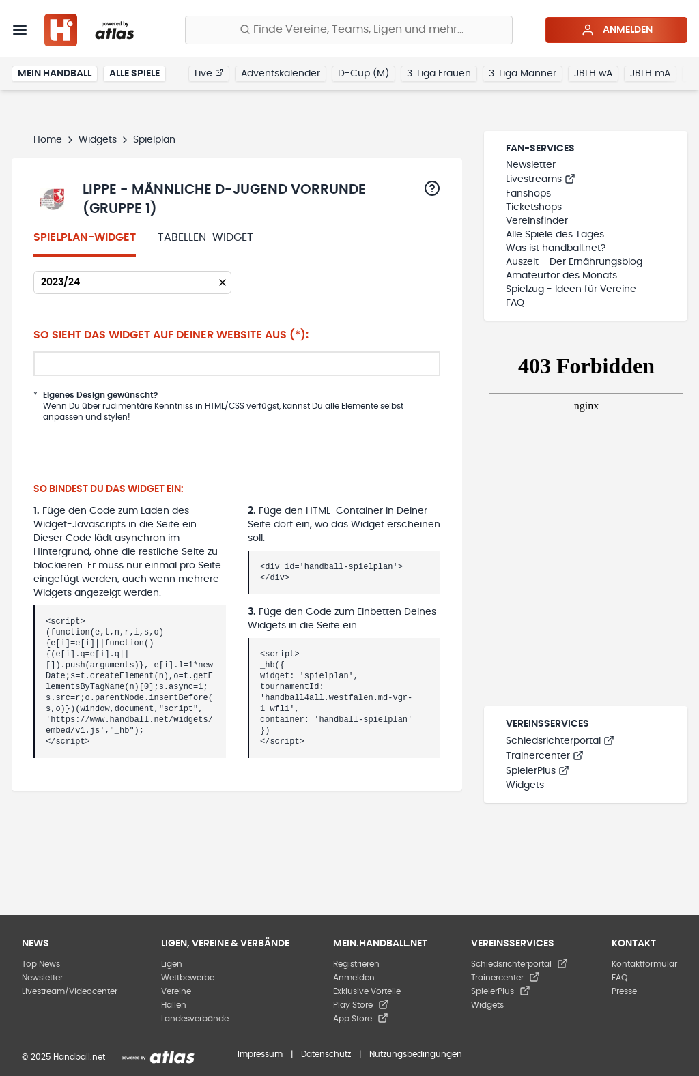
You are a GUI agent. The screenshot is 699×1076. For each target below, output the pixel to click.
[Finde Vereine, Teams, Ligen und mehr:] (349, 30)
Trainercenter (545, 756)
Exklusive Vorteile (367, 991)
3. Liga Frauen (439, 73)
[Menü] (20, 30)
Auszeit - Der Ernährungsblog (574, 262)
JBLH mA (650, 73)
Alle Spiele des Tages (555, 234)
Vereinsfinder (537, 221)
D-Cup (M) (363, 73)
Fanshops (528, 194)
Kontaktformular (644, 964)
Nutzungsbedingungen (415, 1054)
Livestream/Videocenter (69, 991)
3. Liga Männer (522, 73)
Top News (41, 964)
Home (47, 140)
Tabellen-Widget (205, 237)
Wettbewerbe (187, 978)
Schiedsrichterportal (560, 740)
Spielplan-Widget (84, 237)
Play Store (361, 1005)
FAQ (515, 303)
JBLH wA (593, 73)
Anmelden (617, 30)
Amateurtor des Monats (561, 275)
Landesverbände (195, 1019)
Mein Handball (54, 73)
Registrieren (356, 964)
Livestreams (540, 179)
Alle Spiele (134, 73)
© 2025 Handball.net (63, 1057)
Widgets (98, 140)
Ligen (171, 964)
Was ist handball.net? (555, 248)
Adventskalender (280, 73)
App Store (360, 1019)
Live (209, 73)
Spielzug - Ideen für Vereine (571, 289)
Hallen (173, 1005)
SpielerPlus (537, 771)
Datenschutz (326, 1054)
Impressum (260, 1054)
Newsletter (531, 165)
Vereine (176, 991)
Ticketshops (534, 207)
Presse (624, 991)
